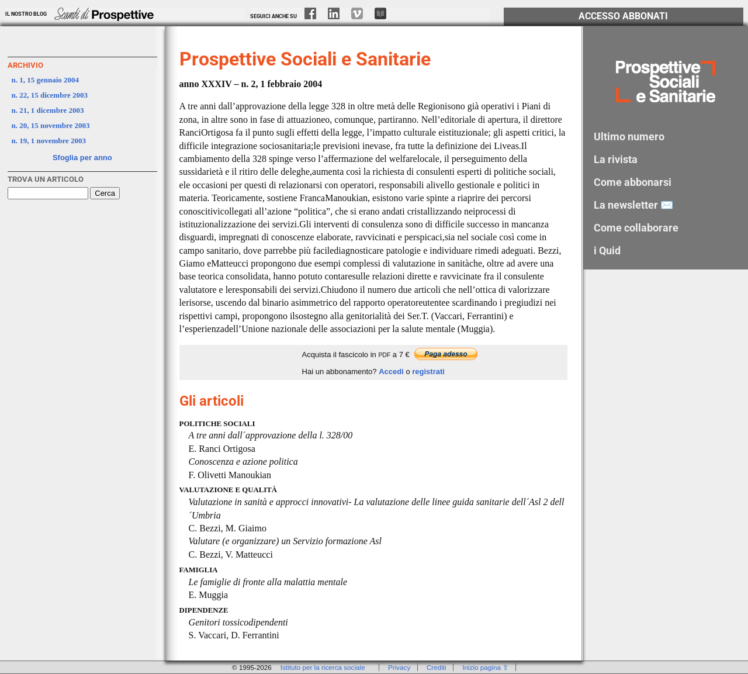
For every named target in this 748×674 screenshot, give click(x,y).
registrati (428, 371)
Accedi (391, 371)
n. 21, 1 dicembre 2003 (48, 110)
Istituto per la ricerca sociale (322, 667)
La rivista (616, 159)
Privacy (399, 667)
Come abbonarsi (632, 182)
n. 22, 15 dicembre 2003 (50, 95)
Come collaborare (636, 228)
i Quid (607, 250)
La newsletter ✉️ (633, 205)
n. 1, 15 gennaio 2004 (45, 79)
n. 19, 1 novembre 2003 (49, 140)
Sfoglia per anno (82, 157)
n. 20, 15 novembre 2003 (51, 125)
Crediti (436, 667)
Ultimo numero (629, 136)
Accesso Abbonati (623, 16)
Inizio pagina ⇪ (485, 667)
